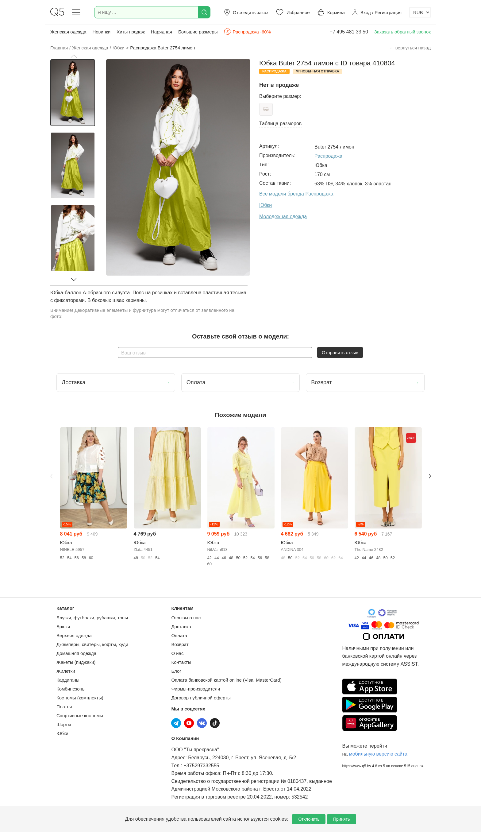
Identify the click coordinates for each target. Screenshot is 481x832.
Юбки (62, 733)
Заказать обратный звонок (402, 31)
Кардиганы (67, 680)
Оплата (179, 635)
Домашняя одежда (76, 653)
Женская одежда (68, 31)
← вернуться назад (410, 47)
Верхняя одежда (74, 635)
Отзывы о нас (186, 617)
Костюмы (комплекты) (79, 697)
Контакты (181, 662)
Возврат (179, 644)
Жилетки (65, 671)
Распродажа (328, 156)
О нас (177, 653)
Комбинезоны (71, 688)
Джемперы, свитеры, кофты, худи (92, 644)
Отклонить (308, 819)
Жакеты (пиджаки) (75, 662)
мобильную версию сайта (378, 754)
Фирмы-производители (195, 688)
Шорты (63, 724)
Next (430, 476)
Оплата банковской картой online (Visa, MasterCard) (226, 680)
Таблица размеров (280, 123)
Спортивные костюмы (79, 715)
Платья (64, 706)
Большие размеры (198, 31)
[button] (73, 56)
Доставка (181, 626)
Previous (51, 476)
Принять (341, 819)
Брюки (63, 626)
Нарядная (161, 31)
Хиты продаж (131, 31)
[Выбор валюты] (420, 12)
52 (266, 109)
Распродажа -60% (247, 31)
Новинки (101, 31)
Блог (176, 671)
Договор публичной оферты (200, 697)
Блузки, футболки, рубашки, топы (92, 617)
